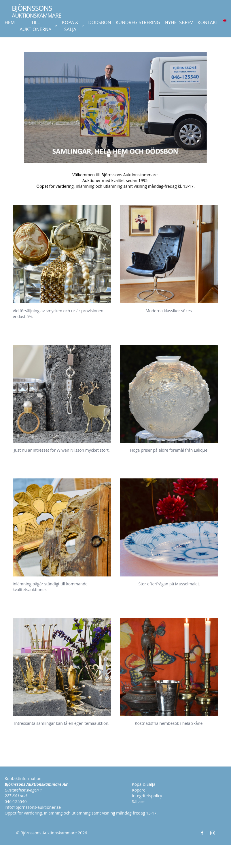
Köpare (138, 790)
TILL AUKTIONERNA (38, 25)
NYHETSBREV (179, 22)
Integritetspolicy (147, 795)
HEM (10, 22)
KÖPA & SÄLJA (73, 25)
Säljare (138, 801)
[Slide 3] (122, 155)
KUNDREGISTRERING (138, 22)
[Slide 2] (115, 155)
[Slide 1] (108, 155)
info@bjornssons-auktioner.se (33, 807)
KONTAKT (208, 22)
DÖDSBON (99, 22)
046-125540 (16, 801)
